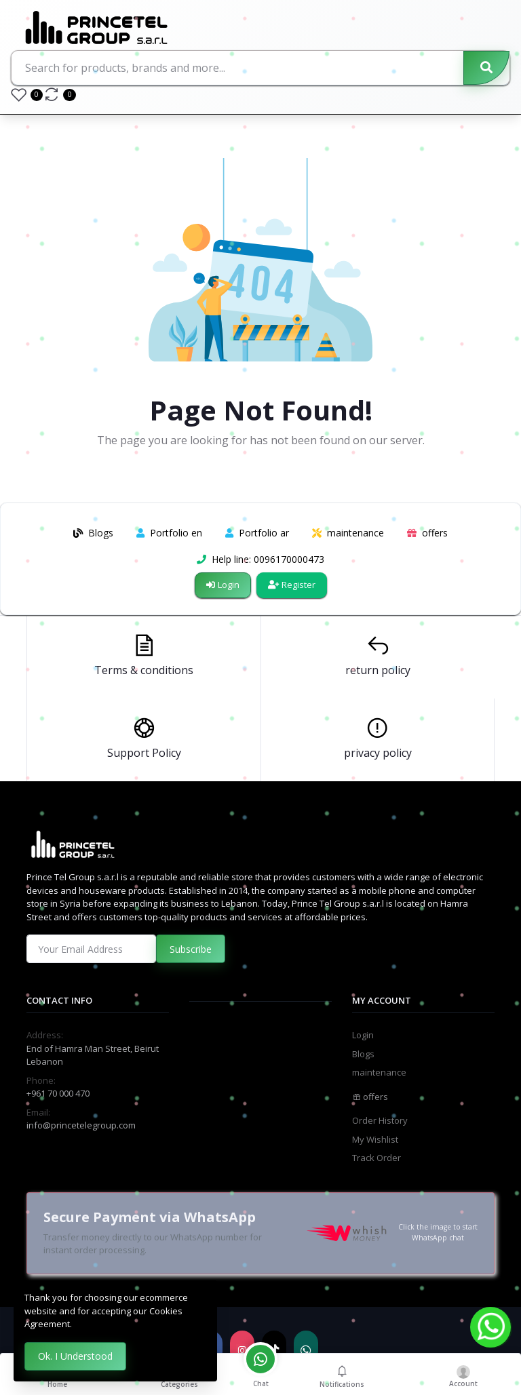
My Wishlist (375, 1139)
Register (291, 584)
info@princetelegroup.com (81, 1125)
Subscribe (191, 949)
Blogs (363, 1054)
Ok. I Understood (75, 1356)
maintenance (379, 1072)
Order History (380, 1120)
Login (222, 584)
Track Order (376, 1158)
